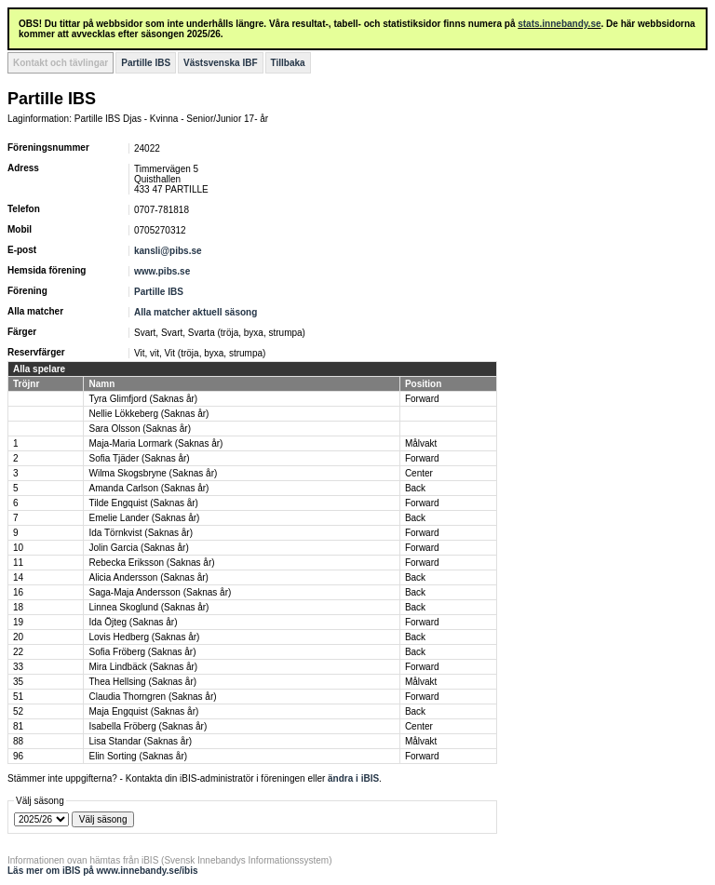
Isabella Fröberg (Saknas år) (147, 726)
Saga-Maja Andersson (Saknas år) (159, 592)
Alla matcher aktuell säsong (195, 312)
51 (18, 696)
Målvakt (421, 443)
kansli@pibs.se (168, 251)
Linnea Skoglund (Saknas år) (148, 607)
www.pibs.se (162, 271)
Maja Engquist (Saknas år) (143, 711)
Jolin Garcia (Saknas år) (138, 548)
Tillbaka (288, 63)
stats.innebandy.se (559, 24)
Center (419, 473)
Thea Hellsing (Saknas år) (142, 682)
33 (18, 667)
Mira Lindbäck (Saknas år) (142, 667)
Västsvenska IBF (220, 63)
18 (18, 607)
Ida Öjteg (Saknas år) (132, 622)
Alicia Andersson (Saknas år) (148, 577)
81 (18, 726)
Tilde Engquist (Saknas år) (142, 503)
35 (18, 682)
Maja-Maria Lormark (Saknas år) (155, 443)
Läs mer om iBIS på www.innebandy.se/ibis (102, 870)
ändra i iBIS (353, 778)
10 (18, 548)
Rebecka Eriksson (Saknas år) (151, 562)
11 (18, 562)
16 (18, 592)
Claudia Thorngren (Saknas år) (152, 696)
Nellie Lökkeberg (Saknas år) (148, 414)
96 (18, 756)
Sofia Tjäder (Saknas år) (138, 458)
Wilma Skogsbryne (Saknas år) (152, 473)
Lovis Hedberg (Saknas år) (143, 637)
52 (18, 711)
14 (18, 577)
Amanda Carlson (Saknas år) (148, 488)
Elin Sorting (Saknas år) (137, 756)
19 (18, 622)
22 (18, 652)
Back (415, 488)
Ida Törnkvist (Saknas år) (140, 533)
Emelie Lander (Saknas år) (143, 518)
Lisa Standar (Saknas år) (140, 741)
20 (18, 637)
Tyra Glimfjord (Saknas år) (142, 399)
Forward (422, 399)
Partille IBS (145, 63)
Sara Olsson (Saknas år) (139, 428)
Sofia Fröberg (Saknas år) (142, 652)
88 (18, 741)
